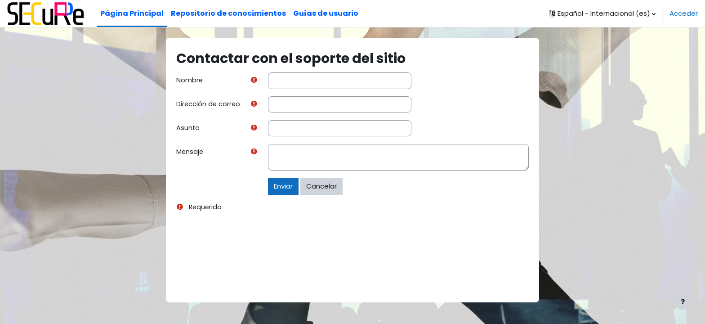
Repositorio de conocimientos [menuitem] (228, 13)
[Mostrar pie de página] (682, 301)
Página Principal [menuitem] (132, 13)
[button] (602, 13)
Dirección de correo (208, 104)
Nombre (189, 80)
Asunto (188, 128)
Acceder (683, 13)
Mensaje (190, 153)
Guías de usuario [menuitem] (325, 13)
